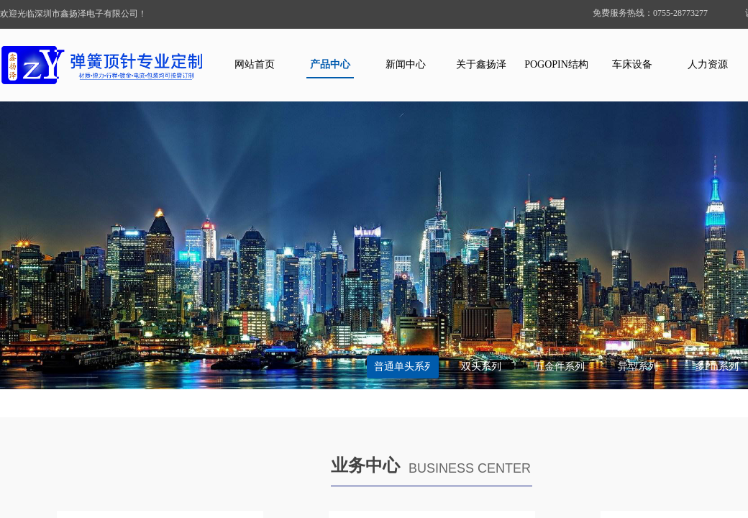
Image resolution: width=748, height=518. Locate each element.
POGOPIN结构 (556, 64)
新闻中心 (406, 64)
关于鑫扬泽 (481, 64)
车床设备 (632, 64)
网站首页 (254, 64)
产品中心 (330, 64)
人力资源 (708, 64)
